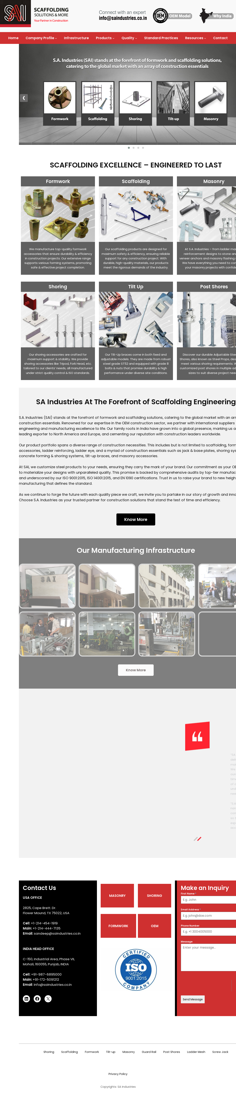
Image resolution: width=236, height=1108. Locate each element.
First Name (124, 920)
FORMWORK (68, 953)
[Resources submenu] (205, 38)
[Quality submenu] (136, 38)
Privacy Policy (118, 1106)
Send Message (129, 1026)
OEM (94, 953)
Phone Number (126, 952)
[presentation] (170, 98)
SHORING (96, 922)
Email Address (127, 936)
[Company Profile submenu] (56, 38)
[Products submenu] (113, 38)
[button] (72, 148)
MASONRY (67, 922)
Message (122, 968)
